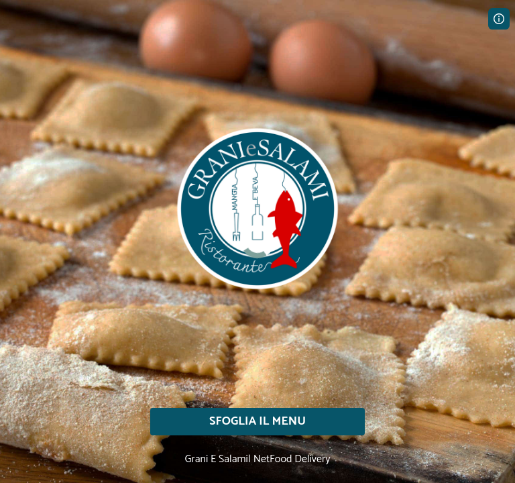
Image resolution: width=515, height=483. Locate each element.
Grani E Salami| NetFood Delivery (258, 459)
